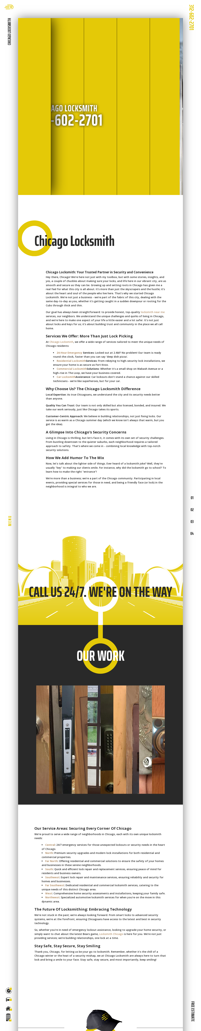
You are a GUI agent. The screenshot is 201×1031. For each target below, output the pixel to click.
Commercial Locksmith (72, 368)
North (49, 853)
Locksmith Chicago (111, 934)
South (49, 869)
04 (192, 533)
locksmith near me (153, 312)
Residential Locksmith (71, 361)
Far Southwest (54, 885)
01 (192, 497)
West (48, 893)
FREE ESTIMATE (192, 1011)
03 (192, 521)
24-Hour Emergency (69, 352)
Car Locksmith (66, 377)
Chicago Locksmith (61, 342)
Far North (51, 861)
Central (50, 844)
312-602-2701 (191, 17)
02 (192, 509)
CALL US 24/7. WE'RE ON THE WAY (100, 591)
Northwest (52, 897)
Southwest (52, 877)
